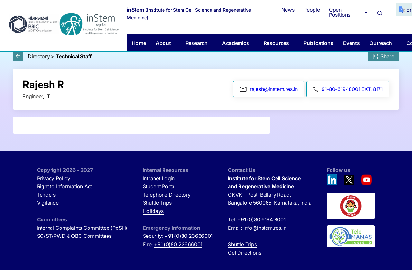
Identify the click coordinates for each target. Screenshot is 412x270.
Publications (318, 43)
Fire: (172, 244)
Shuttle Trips (157, 203)
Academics (235, 43)
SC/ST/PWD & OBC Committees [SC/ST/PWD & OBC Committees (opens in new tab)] (74, 236)
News (288, 9)
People (312, 9)
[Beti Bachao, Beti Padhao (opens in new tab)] (351, 206)
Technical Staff (73, 56)
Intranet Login (159, 178)
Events (351, 43)
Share (383, 56)
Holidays (153, 211)
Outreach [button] (381, 43)
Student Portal (159, 186)
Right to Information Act (64, 186)
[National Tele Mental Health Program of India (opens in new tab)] (351, 236)
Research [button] (196, 43)
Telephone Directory (167, 194)
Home (139, 43)
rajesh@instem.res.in (269, 89)
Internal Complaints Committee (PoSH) (82, 228)
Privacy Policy (53, 178)
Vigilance (48, 203)
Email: (257, 228)
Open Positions (339, 12)
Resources (276, 43)
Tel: (257, 219)
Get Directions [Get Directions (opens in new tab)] (244, 252)
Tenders (46, 194)
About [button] (163, 43)
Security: (178, 236)
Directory (39, 56)
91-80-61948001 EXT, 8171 (348, 89)
